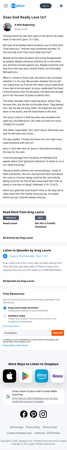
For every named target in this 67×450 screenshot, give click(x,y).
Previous (11, 217)
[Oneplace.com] (18, 5)
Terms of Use (50, 427)
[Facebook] (24, 414)
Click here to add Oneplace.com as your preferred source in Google (35, 400)
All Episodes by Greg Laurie (18, 281)
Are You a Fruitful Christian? (45, 225)
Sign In (45, 5)
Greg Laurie (21, 29)
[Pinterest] (33, 414)
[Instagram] (43, 414)
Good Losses (10, 223)
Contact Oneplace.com (19, 433)
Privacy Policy (32, 427)
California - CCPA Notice (47, 433)
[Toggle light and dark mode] (61, 6)
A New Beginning (25, 24)
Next (40, 217)
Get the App (16, 427)
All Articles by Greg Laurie (18, 237)
